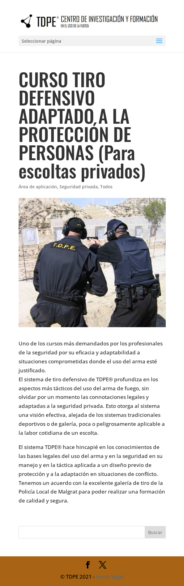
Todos (106, 187)
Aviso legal (110, 576)
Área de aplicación (38, 187)
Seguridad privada (78, 187)
